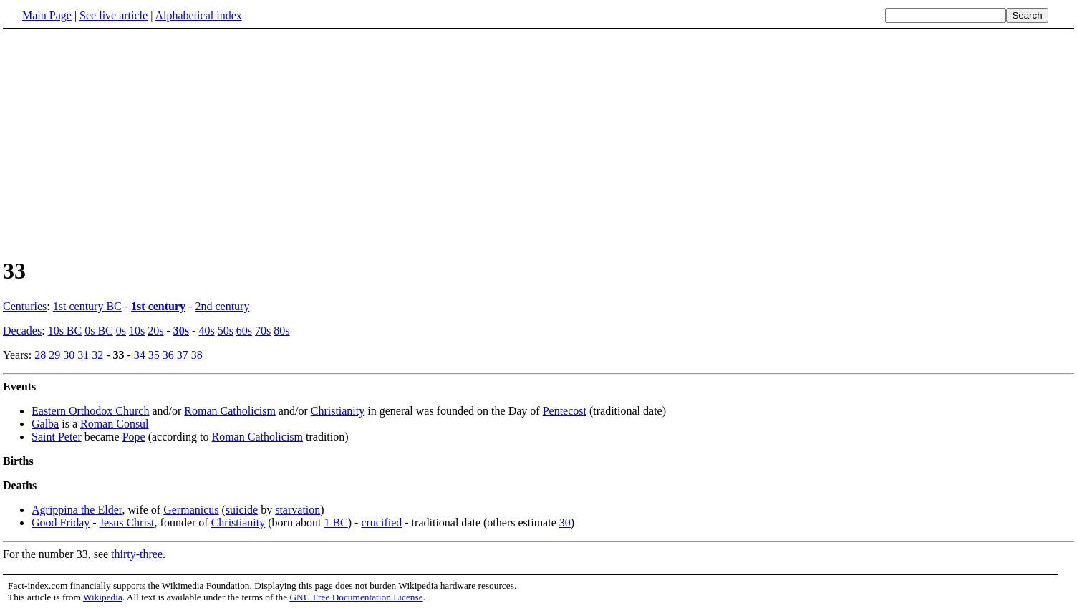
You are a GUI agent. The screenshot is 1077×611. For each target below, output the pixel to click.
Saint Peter (57, 436)
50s (225, 330)
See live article (113, 15)
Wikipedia (102, 597)
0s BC (98, 330)
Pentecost (564, 411)
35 (154, 355)
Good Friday (61, 522)
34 (139, 355)
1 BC (335, 522)
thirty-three (137, 554)
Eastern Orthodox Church (90, 411)
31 (83, 355)
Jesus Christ (127, 522)
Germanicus (190, 510)
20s (155, 330)
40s (206, 330)
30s (181, 330)
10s (137, 330)
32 (97, 355)
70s (263, 330)
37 (182, 355)
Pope (133, 436)
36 (168, 355)
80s (281, 330)
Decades (22, 330)
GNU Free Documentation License (355, 597)
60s (244, 330)
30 (68, 355)
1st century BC (87, 306)
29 (54, 355)
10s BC (65, 330)
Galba (45, 424)
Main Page (47, 15)
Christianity (338, 411)
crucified (381, 522)
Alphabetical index (198, 15)
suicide (242, 510)
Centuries (25, 306)
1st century (158, 306)
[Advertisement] (123, 142)
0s (121, 330)
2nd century (222, 306)
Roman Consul (114, 424)
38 (197, 355)
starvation (297, 510)
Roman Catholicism (230, 411)
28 (40, 355)
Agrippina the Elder (77, 510)
